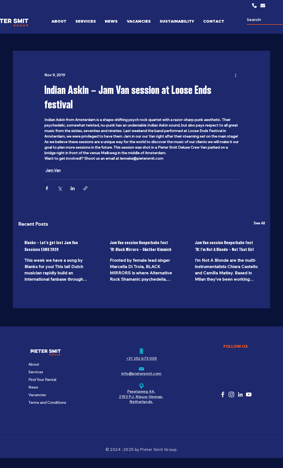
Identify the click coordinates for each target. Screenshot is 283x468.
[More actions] (235, 75)
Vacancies (37, 394)
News (33, 387)
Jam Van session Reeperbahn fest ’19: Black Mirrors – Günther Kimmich (140, 246)
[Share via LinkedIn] (72, 188)
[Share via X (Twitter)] (59, 188)
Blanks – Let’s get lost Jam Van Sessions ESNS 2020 (51, 246)
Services (35, 372)
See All (259, 223)
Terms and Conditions (46, 402)
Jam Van (53, 170)
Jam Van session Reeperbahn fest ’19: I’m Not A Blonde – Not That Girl (224, 246)
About (33, 364)
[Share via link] (85, 188)
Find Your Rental (42, 379)
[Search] (263, 20)
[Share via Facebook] (46, 188)
